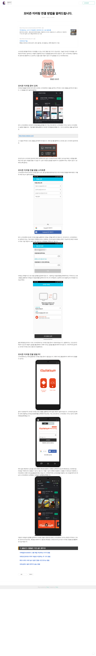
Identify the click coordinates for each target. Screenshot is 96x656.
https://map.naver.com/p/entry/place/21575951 (30, 27)
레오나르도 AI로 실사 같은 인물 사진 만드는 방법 (34, 560)
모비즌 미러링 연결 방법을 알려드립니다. (48, 13)
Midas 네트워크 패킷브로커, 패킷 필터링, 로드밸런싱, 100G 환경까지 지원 (39, 43)
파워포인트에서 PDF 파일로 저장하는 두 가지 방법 (35, 556)
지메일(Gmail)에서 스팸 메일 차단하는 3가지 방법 (35, 552)
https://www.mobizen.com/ (26, 136)
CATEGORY (89, 3)
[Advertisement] (48, 579)
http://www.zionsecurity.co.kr (26, 38)
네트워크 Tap (24, 41)
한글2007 (10, 2)
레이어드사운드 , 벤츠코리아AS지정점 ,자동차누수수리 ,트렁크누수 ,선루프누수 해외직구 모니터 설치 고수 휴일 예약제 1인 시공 (43, 32)
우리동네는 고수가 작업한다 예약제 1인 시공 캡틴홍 (35, 30)
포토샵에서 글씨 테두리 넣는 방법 (30, 564)
